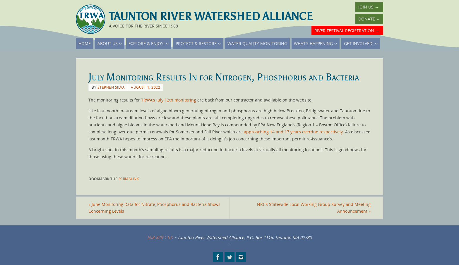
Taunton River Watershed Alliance (211, 16)
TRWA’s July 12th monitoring (168, 100)
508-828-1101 (160, 237)
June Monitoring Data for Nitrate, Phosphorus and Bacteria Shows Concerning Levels (154, 208)
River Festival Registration (346, 30)
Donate (369, 19)
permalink (129, 178)
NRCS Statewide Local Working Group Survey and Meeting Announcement (314, 208)
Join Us (368, 7)
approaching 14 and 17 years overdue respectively (293, 132)
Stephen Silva (111, 87)
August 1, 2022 (145, 87)
